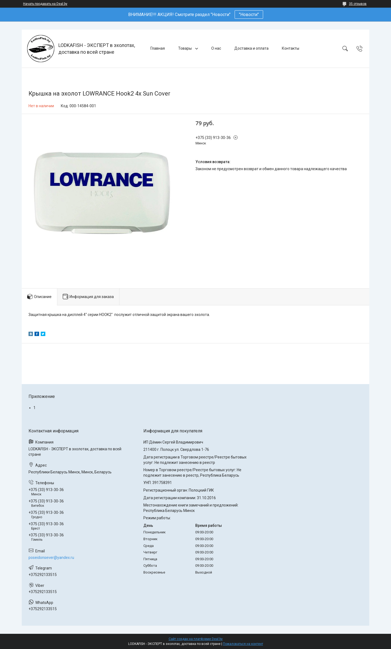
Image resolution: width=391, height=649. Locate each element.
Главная (157, 48)
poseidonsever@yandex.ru (51, 557)
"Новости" (249, 14)
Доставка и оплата (251, 48)
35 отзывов (358, 4)
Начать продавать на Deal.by (45, 4)
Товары (185, 48)
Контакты (290, 48)
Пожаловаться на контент (243, 644)
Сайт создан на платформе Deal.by (196, 639)
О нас (216, 48)
